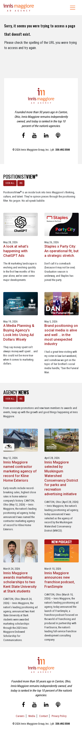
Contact (43, 716)
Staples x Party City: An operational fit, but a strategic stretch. (61, 251)
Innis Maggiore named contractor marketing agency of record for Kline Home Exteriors (20, 471)
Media (31, 716)
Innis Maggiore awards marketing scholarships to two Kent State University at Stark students (20, 582)
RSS (20, 183)
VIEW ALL (9, 183)
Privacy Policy (59, 716)
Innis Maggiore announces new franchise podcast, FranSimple (59, 580)
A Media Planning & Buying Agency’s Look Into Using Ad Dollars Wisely (18, 332)
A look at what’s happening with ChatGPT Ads (15, 251)
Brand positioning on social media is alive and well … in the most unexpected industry (61, 335)
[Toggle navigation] (73, 8)
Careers (20, 716)
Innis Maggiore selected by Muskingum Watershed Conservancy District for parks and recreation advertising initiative (61, 478)
